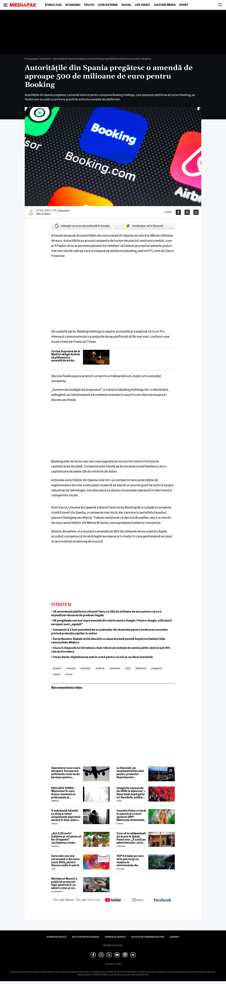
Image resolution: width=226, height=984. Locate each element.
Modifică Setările (113, 945)
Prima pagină (32, 58)
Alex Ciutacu (43, 213)
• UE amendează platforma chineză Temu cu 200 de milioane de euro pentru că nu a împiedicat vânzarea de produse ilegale (106, 613)
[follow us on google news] (63, 900)
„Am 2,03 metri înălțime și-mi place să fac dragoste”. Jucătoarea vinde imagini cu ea (66, 838)
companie (114, 668)
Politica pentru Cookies (85, 937)
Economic (73, 5)
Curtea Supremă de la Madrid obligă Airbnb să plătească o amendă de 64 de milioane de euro (65, 356)
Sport (183, 5)
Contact (174, 937)
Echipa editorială (57, 937)
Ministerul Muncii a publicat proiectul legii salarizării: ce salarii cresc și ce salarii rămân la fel (64, 883)
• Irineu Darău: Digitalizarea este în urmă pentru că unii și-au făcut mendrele (102, 657)
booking (100, 668)
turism (69, 674)
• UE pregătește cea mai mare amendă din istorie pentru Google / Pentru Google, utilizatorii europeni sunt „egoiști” (111, 622)
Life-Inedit (142, 5)
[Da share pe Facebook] (178, 212)
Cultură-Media (165, 5)
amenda (71, 668)
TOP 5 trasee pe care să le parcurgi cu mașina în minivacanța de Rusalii (130, 860)
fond (127, 668)
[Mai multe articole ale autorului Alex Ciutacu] (30, 212)
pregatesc (156, 668)
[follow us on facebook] (162, 900)
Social (126, 5)
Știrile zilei (53, 5)
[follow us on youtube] (113, 900)
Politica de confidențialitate (147, 937)
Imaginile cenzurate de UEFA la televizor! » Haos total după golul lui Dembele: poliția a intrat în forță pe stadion (131, 793)
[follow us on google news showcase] (88, 900)
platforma (141, 668)
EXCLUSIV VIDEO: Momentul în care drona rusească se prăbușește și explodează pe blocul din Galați (65, 793)
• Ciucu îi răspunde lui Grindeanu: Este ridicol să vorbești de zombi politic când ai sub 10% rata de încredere (111, 649)
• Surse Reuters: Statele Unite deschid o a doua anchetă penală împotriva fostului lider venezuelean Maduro (108, 640)
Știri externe (108, 5)
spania (56, 674)
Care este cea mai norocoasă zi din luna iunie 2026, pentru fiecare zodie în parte (65, 860)
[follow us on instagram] (137, 900)
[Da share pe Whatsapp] (196, 212)
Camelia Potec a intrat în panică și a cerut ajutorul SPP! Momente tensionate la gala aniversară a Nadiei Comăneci (131, 815)
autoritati (85, 668)
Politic (89, 5)
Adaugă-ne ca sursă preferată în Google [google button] (81, 226)
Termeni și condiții (115, 937)
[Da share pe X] (187, 212)
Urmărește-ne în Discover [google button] (144, 226)
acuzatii (57, 668)
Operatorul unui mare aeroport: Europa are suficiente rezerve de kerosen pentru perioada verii (65, 772)
